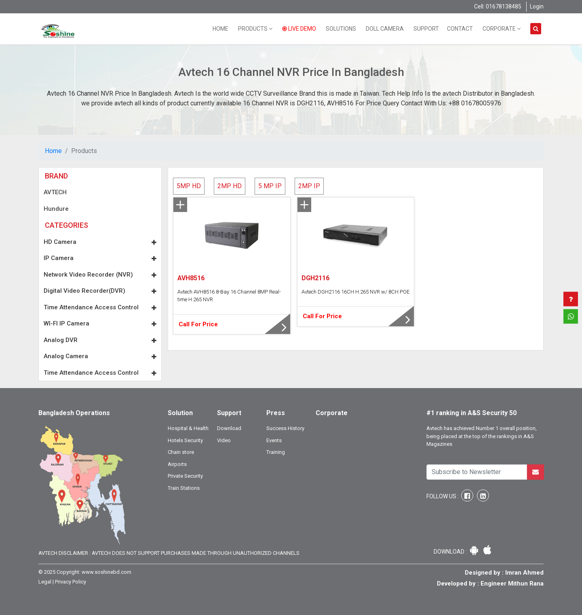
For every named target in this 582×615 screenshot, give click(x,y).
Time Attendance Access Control (100, 307)
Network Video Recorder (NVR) (100, 274)
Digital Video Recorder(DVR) (100, 290)
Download (229, 428)
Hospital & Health (188, 428)
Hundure (56, 208)
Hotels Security (185, 440)
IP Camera (100, 258)
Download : (451, 551)
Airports (177, 464)
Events (274, 440)
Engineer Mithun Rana (512, 583)
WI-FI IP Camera (100, 323)
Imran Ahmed (524, 572)
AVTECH (55, 192)
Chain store (181, 452)
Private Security (185, 476)
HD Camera (100, 242)
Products (255, 28)
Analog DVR (100, 340)
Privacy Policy (70, 582)
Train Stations (184, 488)
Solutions (341, 28)
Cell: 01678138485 (497, 6)
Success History (285, 428)
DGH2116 (315, 278)
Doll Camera (385, 28)
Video (224, 440)
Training (275, 452)
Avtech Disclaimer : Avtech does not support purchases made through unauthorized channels (168, 553)
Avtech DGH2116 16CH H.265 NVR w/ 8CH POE (355, 292)
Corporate (502, 28)
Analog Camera (100, 356)
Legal (44, 582)
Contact (460, 28)
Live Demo (299, 28)
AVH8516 (191, 278)
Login (537, 6)
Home (220, 28)
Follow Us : (443, 496)
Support (426, 28)
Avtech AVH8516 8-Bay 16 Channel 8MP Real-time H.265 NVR (229, 296)
